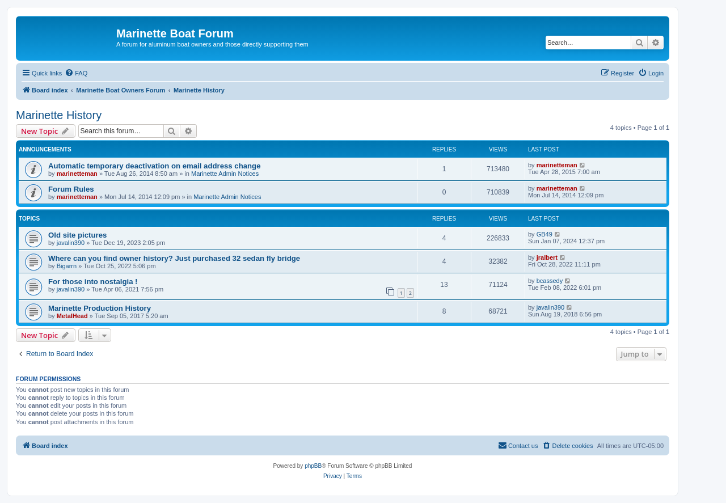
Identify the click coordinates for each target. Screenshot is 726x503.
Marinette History (59, 115)
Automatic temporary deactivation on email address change (154, 166)
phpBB (313, 466)
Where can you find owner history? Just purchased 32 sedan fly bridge (174, 258)
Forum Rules (71, 189)
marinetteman (77, 173)
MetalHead (72, 315)
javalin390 (71, 242)
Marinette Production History (99, 308)
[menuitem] (76, 73)
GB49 (544, 234)
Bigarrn (67, 266)
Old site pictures (77, 235)
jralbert (547, 257)
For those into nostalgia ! (93, 281)
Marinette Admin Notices (225, 173)
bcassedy (550, 280)
